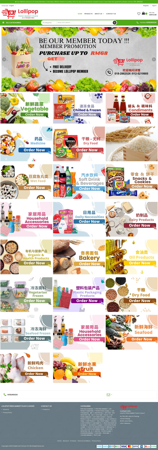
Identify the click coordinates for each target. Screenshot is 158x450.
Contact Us (111, 14)
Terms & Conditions (84, 441)
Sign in (154, 5)
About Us (99, 14)
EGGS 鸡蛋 (99, 415)
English (12, 6)
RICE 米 (106, 415)
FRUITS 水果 (97, 435)
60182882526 (151, 22)
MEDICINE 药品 (99, 413)
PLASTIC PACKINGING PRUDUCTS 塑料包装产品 (100, 427)
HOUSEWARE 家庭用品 (98, 419)
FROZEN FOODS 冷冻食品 (102, 411)
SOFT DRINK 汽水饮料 (99, 417)
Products (88, 14)
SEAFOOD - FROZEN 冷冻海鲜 (103, 431)
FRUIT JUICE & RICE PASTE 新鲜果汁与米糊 (92, 429)
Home (80, 14)
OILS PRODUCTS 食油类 (95, 425)
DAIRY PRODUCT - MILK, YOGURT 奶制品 (97, 421)
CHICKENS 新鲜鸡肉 (86, 435)
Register (146, 5)
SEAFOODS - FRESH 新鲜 (102, 433)
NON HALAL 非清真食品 (87, 409)
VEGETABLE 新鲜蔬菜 (101, 409)
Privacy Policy (7, 413)
